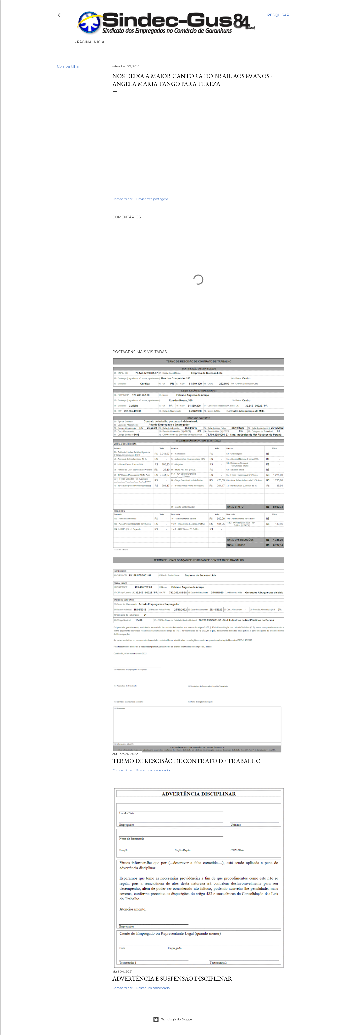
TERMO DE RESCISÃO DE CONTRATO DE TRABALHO (186, 761)
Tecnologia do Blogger (173, 1019)
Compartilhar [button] (68, 66)
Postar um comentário (153, 770)
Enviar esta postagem (152, 199)
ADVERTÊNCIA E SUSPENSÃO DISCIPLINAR (172, 978)
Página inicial (92, 42)
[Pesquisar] (278, 15)
